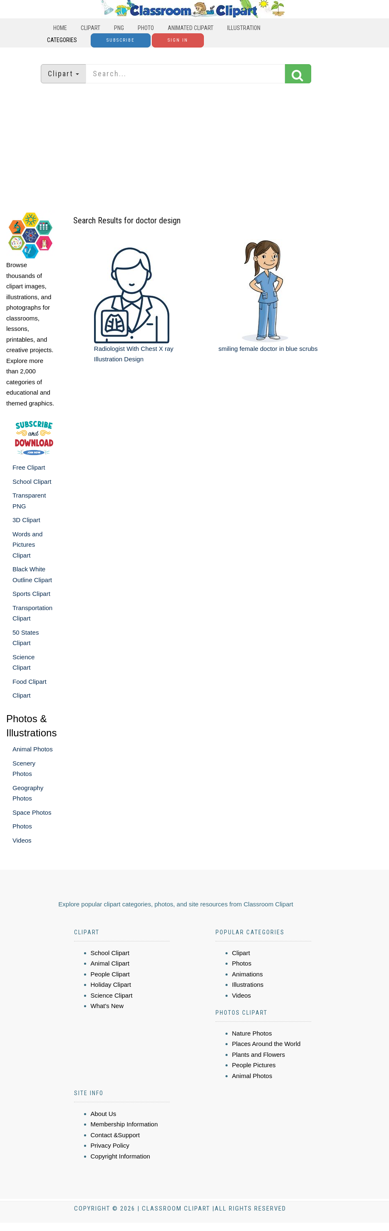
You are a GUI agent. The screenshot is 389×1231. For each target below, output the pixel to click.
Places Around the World (266, 1043)
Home (60, 28)
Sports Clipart (31, 593)
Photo (146, 28)
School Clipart (31, 481)
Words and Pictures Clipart (27, 544)
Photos (22, 826)
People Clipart (110, 974)
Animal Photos (32, 749)
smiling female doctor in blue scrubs (267, 348)
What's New (107, 1005)
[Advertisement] (194, 148)
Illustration (243, 28)
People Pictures (254, 1064)
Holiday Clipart (111, 984)
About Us (103, 1113)
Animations (247, 974)
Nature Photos (252, 1033)
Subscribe (121, 40)
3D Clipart (26, 519)
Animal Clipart (110, 963)
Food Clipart (29, 681)
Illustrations (248, 984)
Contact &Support (115, 1134)
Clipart (90, 28)
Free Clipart (28, 467)
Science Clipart (112, 995)
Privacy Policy (110, 1145)
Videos (22, 840)
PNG (119, 28)
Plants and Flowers (258, 1054)
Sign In (178, 40)
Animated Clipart (190, 28)
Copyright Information (120, 1156)
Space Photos (31, 812)
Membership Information (124, 1124)
